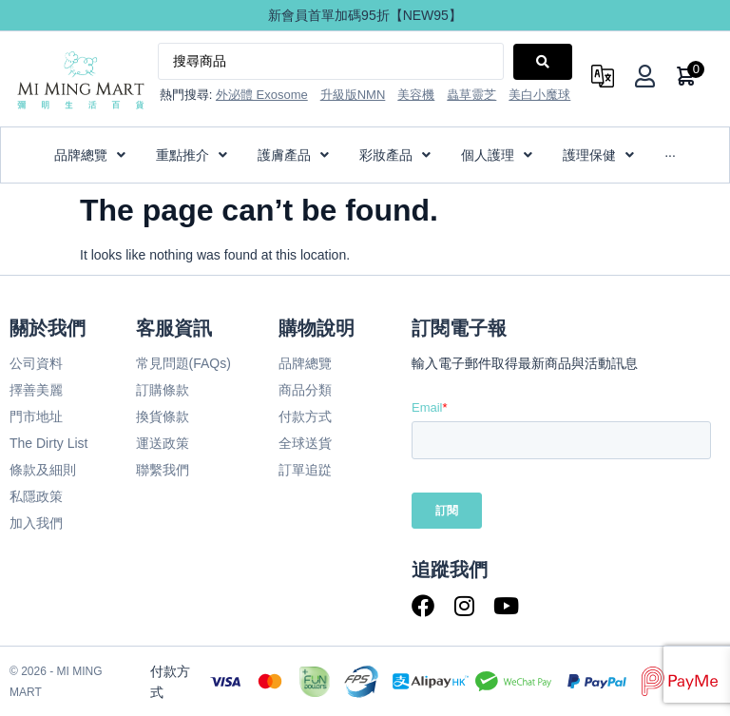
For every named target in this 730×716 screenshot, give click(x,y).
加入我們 (36, 523)
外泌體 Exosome (262, 94)
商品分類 (305, 389)
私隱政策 (36, 496)
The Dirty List (48, 443)
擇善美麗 (36, 389)
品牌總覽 (305, 363)
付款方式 (305, 416)
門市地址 (36, 416)
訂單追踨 (305, 469)
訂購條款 (162, 389)
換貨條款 (162, 416)
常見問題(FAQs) (183, 363)
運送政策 (162, 443)
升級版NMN (353, 94)
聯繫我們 (162, 469)
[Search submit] (542, 62)
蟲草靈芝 (471, 94)
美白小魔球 (539, 94)
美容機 (415, 94)
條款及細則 (43, 469)
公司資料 (36, 363)
